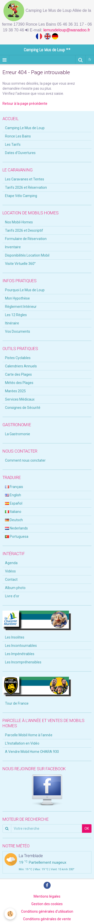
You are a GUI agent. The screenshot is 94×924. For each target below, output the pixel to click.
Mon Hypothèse (17, 298)
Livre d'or (12, 596)
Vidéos (10, 571)
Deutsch (14, 520)
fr (89, 60)
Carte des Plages (18, 374)
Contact (11, 579)
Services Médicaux (20, 399)
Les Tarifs (13, 144)
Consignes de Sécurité (22, 408)
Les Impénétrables (19, 654)
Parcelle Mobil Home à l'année (28, 735)
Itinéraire (12, 323)
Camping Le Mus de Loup (25, 128)
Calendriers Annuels (21, 366)
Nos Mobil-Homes (19, 222)
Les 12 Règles (16, 315)
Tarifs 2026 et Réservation (26, 187)
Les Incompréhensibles (23, 662)
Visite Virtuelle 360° (20, 264)
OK (86, 828)
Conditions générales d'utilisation (47, 911)
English (13, 495)
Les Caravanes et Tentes (24, 179)
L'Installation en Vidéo (22, 743)
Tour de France (17, 703)
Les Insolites (14, 637)
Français (14, 487)
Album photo (15, 588)
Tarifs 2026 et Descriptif (24, 230)
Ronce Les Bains (18, 136)
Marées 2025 (15, 391)
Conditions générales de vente (47, 919)
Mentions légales (47, 896)
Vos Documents (17, 331)
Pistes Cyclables (18, 358)
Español (13, 503)
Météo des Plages (19, 383)
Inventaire (13, 247)
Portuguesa (16, 536)
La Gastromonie (17, 434)
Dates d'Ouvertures (20, 153)
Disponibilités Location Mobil (27, 255)
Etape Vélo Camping (21, 196)
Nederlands (16, 528)
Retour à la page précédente (25, 104)
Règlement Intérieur (21, 307)
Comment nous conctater (25, 460)
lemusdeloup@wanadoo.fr (67, 30)
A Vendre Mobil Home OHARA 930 (32, 752)
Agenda (11, 563)
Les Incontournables (21, 646)
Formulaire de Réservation (26, 239)
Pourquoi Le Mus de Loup (25, 290)
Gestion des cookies (47, 904)
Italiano (13, 512)
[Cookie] (10, 913)
